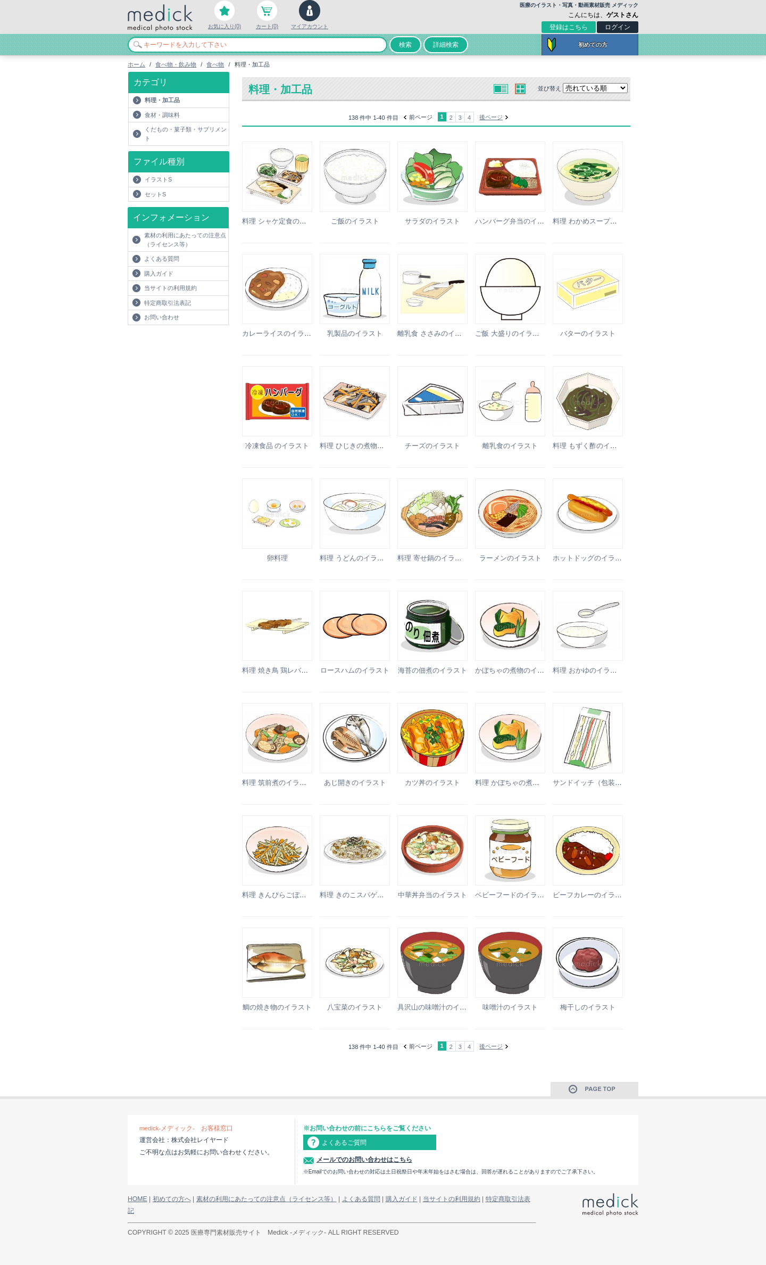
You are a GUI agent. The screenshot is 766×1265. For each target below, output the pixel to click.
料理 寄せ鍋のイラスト (433, 558)
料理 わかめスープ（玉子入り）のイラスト (619, 221)
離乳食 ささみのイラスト (436, 333)
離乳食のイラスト (510, 446)
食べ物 (215, 64)
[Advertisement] (190, 346)
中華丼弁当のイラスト (432, 895)
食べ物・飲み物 (175, 64)
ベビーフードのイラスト (513, 895)
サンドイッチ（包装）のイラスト (604, 783)
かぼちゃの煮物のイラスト (516, 670)
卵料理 (277, 558)
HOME (137, 1199)
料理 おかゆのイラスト (588, 670)
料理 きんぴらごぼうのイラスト (291, 895)
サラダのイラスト (432, 221)
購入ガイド (158, 273)
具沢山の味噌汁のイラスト (438, 1007)
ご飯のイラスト (355, 221)
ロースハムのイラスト (354, 670)
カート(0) (267, 26)
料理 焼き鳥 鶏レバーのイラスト (292, 670)
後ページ (491, 117)
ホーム (136, 64)
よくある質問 (161, 258)
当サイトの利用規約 (170, 288)
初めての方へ (172, 1199)
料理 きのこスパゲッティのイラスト (376, 895)
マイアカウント (309, 26)
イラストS (158, 179)
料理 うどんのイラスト (355, 558)
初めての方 (592, 45)
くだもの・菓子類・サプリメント (186, 134)
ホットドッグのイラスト (591, 558)
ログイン (617, 27)
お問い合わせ (161, 317)
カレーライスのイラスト (280, 333)
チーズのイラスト (432, 446)
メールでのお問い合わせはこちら (364, 1159)
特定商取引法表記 (167, 303)
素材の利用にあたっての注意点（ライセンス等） (185, 239)
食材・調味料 (162, 115)
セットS (155, 194)
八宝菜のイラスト (354, 1007)
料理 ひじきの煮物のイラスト (366, 446)
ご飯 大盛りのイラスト (510, 333)
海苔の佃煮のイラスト (432, 670)
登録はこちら (568, 27)
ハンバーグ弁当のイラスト (516, 221)
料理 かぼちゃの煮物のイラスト (524, 783)
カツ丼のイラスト (432, 783)
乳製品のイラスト (354, 333)
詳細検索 (446, 44)
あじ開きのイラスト (355, 783)
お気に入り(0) (224, 26)
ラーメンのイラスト (510, 558)
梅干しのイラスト (587, 1007)
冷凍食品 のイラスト (277, 446)
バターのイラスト (587, 333)
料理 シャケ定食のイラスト (284, 221)
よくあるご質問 (344, 1142)
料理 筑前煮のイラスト (277, 783)
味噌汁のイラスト (510, 1007)
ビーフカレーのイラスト (591, 895)
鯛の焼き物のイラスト (277, 1007)
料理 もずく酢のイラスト (592, 446)
